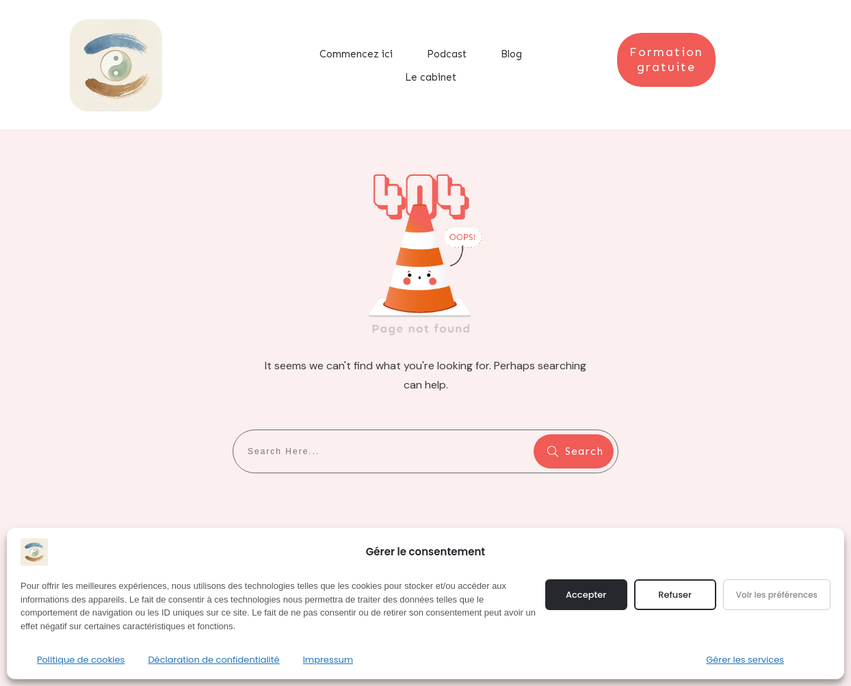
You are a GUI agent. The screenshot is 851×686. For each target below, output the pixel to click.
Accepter (586, 594)
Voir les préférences (776, 595)
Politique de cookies (81, 659)
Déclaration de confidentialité (213, 659)
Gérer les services (745, 659)
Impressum (328, 659)
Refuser (675, 594)
